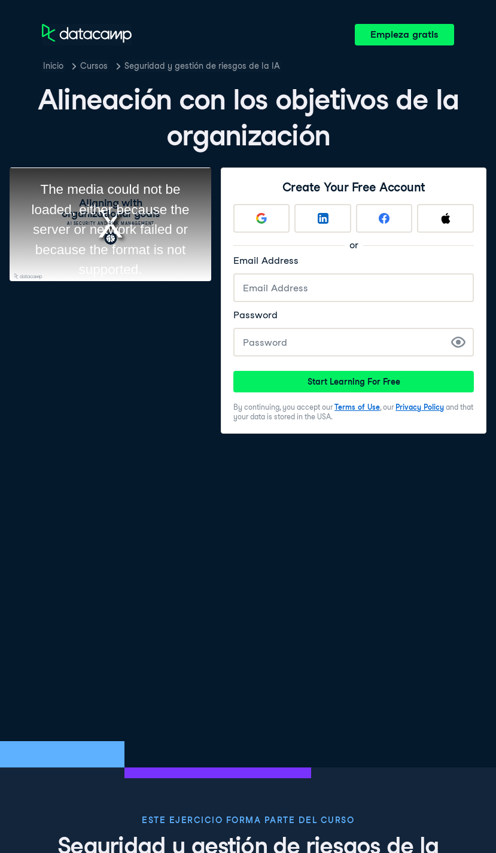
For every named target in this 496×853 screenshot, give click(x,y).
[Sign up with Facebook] (384, 218)
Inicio (53, 66)
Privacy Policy (419, 407)
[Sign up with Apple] (446, 218)
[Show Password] (458, 342)
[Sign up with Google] (261, 218)
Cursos (94, 66)
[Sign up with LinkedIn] (323, 218)
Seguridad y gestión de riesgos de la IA (202, 66)
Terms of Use (357, 407)
